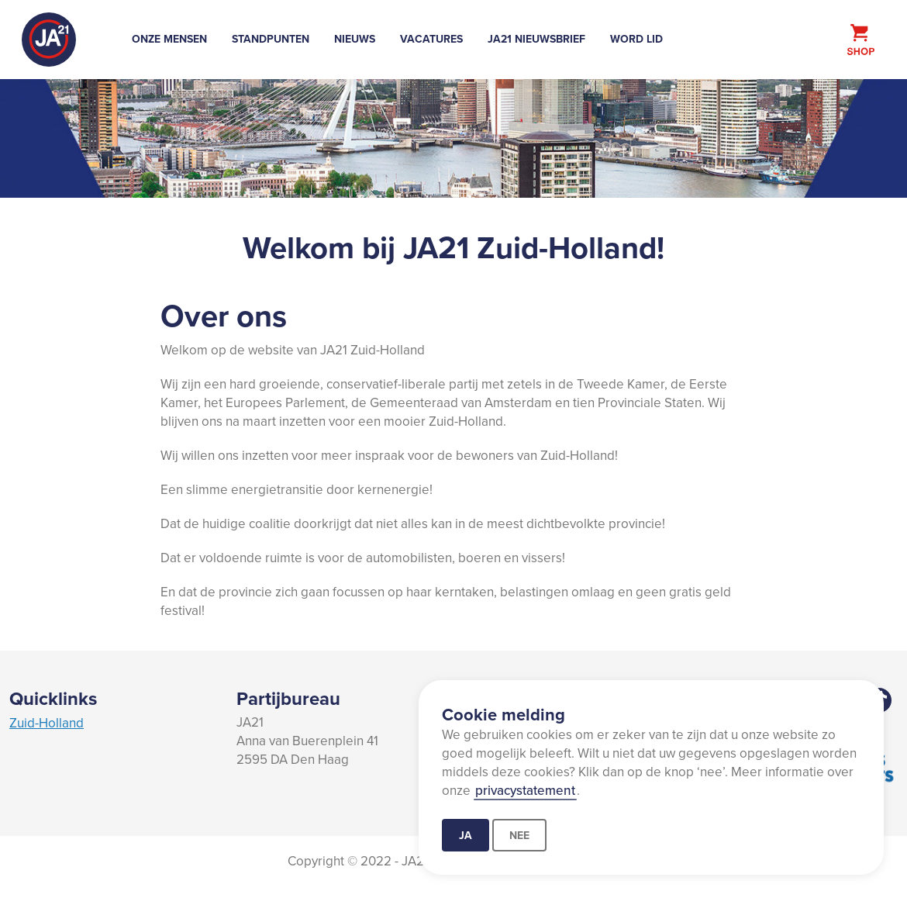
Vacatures (431, 39)
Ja (465, 835)
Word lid (636, 39)
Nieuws (354, 39)
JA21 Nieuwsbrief (536, 39)
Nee (519, 835)
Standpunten (270, 39)
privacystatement (525, 790)
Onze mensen (169, 39)
